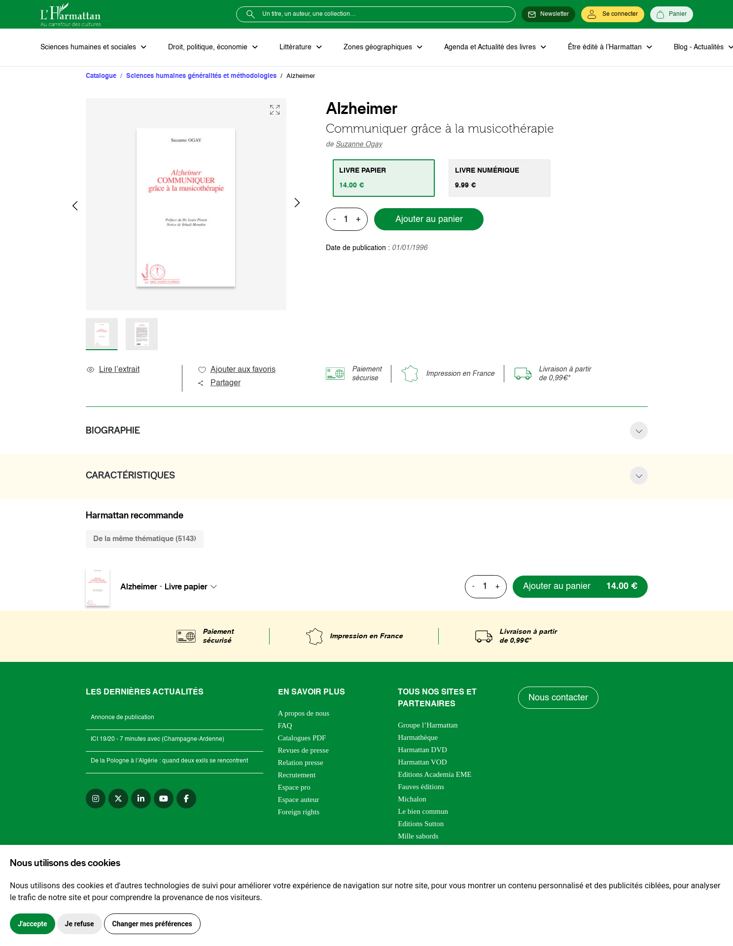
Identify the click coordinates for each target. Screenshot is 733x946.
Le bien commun (423, 811)
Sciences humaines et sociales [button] (89, 47)
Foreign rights (299, 812)
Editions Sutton (421, 824)
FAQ (285, 725)
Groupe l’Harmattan (427, 725)
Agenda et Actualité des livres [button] (491, 47)
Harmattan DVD (422, 750)
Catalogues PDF (302, 738)
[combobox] (194, 586)
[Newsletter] (548, 14)
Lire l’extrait (113, 370)
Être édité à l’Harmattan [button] (606, 47)
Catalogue (101, 76)
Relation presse (300, 762)
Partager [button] (219, 383)
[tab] (384, 178)
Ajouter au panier (429, 219)
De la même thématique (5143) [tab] (144, 539)
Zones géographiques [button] (379, 47)
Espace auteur (298, 799)
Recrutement (297, 775)
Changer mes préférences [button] (152, 924)
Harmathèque (418, 737)
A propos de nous (304, 713)
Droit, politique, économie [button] (208, 47)
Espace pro (294, 787)
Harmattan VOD (422, 762)
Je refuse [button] (79, 924)
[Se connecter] (612, 14)
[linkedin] (141, 798)
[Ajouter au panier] (580, 587)
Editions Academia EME (434, 774)
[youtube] (164, 798)
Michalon (412, 799)
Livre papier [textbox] (186, 586)
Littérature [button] (296, 47)
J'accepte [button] (32, 924)
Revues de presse (303, 750)
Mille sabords (418, 836)
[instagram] (95, 798)
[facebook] (186, 798)
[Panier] (671, 14)
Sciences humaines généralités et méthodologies (201, 76)
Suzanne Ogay (359, 144)
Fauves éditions (421, 787)
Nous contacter (558, 697)
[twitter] (118, 798)
